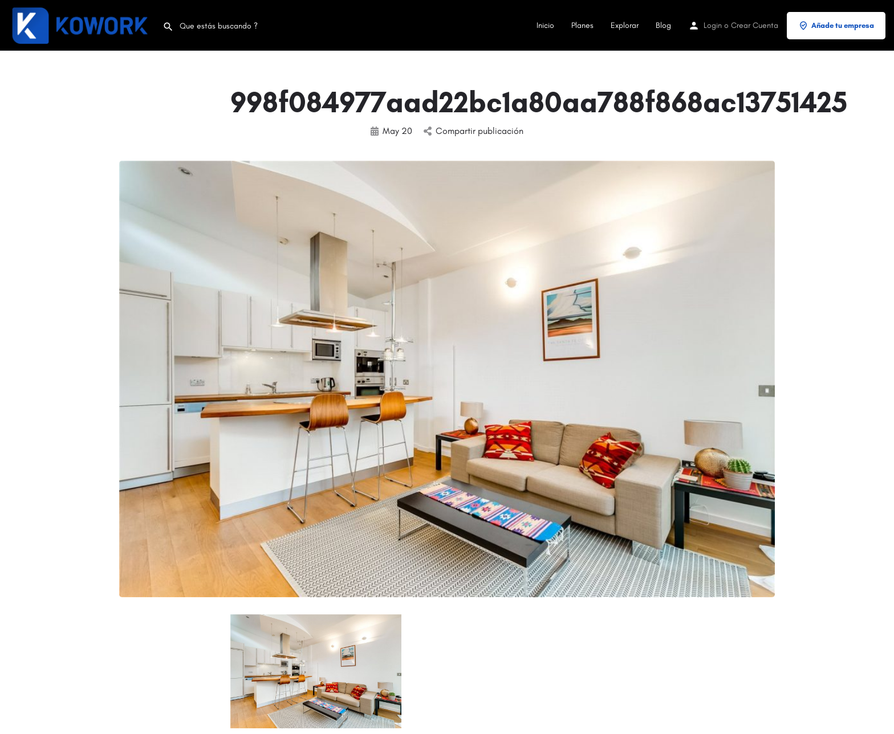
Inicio (545, 25)
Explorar (625, 25)
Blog (663, 25)
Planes (582, 25)
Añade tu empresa (836, 26)
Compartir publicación (473, 130)
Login (713, 25)
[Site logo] (81, 25)
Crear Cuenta (754, 25)
